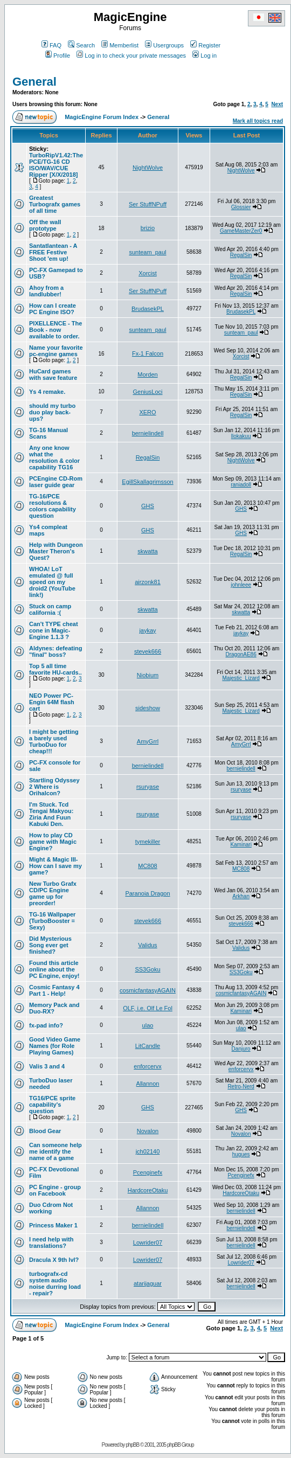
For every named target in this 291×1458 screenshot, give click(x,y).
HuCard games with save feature (53, 374)
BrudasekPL (147, 309)
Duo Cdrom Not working (51, 1208)
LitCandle (147, 1046)
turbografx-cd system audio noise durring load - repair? (55, 1283)
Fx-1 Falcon (147, 353)
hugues (241, 1154)
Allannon (148, 1083)
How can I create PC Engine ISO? (52, 308)
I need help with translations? (51, 1242)
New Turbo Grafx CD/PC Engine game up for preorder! (53, 893)
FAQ (51, 45)
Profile (57, 55)
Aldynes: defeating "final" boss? (55, 651)
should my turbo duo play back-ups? (52, 412)
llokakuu (241, 436)
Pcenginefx (147, 1172)
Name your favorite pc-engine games (56, 350)
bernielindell (148, 433)
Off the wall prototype (45, 225)
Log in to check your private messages (131, 55)
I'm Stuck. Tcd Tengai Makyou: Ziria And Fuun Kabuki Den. (51, 814)
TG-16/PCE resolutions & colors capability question (52, 506)
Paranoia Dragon (147, 893)
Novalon (147, 1131)
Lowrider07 (147, 1242)
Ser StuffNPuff (148, 204)
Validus (147, 945)
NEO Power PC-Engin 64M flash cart (51, 702)
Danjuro (241, 1049)
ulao (148, 1025)
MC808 (147, 866)
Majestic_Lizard (240, 678)
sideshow (147, 708)
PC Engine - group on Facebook (55, 1190)
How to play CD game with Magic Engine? (53, 841)
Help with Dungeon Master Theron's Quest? (56, 551)
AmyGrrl (147, 741)
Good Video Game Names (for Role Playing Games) (54, 1046)
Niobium (147, 675)
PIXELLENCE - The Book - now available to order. (55, 329)
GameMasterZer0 (241, 231)
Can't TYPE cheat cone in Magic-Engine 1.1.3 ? (53, 630)
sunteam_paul (147, 252)
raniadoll (241, 485)
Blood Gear (45, 1131)
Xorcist (147, 273)
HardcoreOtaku (148, 1190)
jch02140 (148, 1151)
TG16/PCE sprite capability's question (52, 1104)
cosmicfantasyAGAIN (148, 990)
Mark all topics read (258, 121)
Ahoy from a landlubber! (46, 290)
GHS (147, 506)
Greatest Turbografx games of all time (54, 204)
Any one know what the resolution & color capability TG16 (54, 457)
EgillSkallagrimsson (147, 481)
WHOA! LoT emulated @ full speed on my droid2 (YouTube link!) (52, 582)
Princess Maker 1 (53, 1225)
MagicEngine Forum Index (101, 117)
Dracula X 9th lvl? (54, 1259)
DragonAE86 (240, 654)
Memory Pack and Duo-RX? (54, 1008)
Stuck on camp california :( (50, 609)
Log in (204, 55)
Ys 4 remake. (47, 391)
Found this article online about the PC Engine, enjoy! (54, 969)
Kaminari (240, 845)
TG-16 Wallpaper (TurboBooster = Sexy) (52, 921)
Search (81, 45)
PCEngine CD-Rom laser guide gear (55, 481)
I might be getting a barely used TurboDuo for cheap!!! (54, 741)
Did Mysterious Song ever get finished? (50, 945)
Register (205, 45)
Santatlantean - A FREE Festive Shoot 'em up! (53, 252)
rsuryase (147, 786)
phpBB (132, 1445)
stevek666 (147, 651)
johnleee (241, 585)
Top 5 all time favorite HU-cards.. (55, 669)
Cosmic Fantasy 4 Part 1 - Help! (54, 990)
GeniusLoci (147, 391)
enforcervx (147, 1066)
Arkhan (241, 896)
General (34, 81)
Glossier (241, 207)
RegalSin (241, 255)
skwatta (147, 551)
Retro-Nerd (240, 1086)
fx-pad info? (46, 1025)
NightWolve (148, 167)
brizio (148, 228)
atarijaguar (148, 1283)
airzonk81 (148, 582)
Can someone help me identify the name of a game (55, 1151)
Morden (147, 374)
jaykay (147, 630)
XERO (147, 412)
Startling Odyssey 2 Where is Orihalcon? (54, 786)
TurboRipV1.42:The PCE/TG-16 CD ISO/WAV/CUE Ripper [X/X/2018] (56, 165)
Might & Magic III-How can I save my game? (55, 866)
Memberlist (119, 45)
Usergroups (164, 45)
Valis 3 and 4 (47, 1066)
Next (277, 104)
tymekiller (147, 841)
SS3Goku (147, 969)
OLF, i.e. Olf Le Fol (147, 1008)
